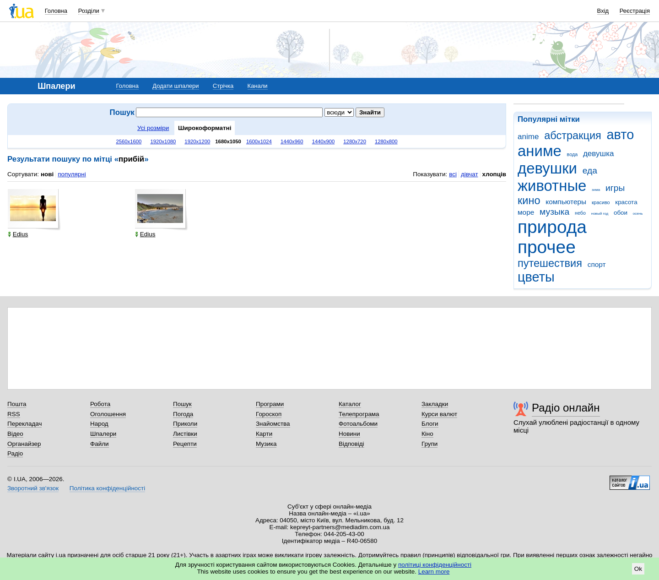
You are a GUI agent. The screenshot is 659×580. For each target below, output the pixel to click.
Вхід (603, 10)
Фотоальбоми (358, 423)
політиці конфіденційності (434, 564)
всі (453, 174)
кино (529, 200)
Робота (100, 404)
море (526, 212)
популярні (72, 174)
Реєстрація (635, 10)
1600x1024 (259, 141)
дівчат (469, 174)
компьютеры (566, 202)
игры (615, 188)
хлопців (494, 174)
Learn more (434, 571)
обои (620, 212)
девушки (547, 168)
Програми (270, 404)
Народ (99, 423)
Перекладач (24, 423)
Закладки (434, 404)
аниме (540, 150)
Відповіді (351, 443)
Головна (56, 10)
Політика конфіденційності (107, 488)
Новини (349, 433)
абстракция (572, 135)
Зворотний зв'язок (33, 488)
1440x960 (292, 141)
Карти (264, 433)
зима (596, 190)
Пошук (182, 404)
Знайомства (273, 423)
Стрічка (223, 85)
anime (528, 136)
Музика (266, 443)
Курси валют (439, 414)
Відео (15, 433)
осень (638, 213)
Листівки (185, 433)
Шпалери (103, 433)
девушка (598, 153)
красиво (601, 202)
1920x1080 (163, 141)
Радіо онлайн (566, 407)
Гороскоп (268, 414)
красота (626, 202)
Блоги (429, 423)
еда (590, 170)
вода (572, 154)
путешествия (550, 263)
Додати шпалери (175, 85)
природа (552, 227)
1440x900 (323, 141)
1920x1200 (197, 141)
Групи (429, 443)
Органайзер (24, 443)
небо (580, 213)
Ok (638, 568)
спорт (597, 264)
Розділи (88, 10)
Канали (258, 85)
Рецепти (185, 443)
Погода (183, 414)
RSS (13, 414)
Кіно (427, 433)
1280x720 (354, 141)
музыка (554, 212)
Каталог (350, 404)
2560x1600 (128, 141)
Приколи (185, 423)
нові (47, 174)
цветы (536, 277)
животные (552, 185)
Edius (18, 234)
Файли (99, 443)
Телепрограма (359, 414)
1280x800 (386, 141)
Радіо (15, 453)
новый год (599, 213)
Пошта (16, 404)
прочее (547, 247)
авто (620, 134)
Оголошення (108, 414)
